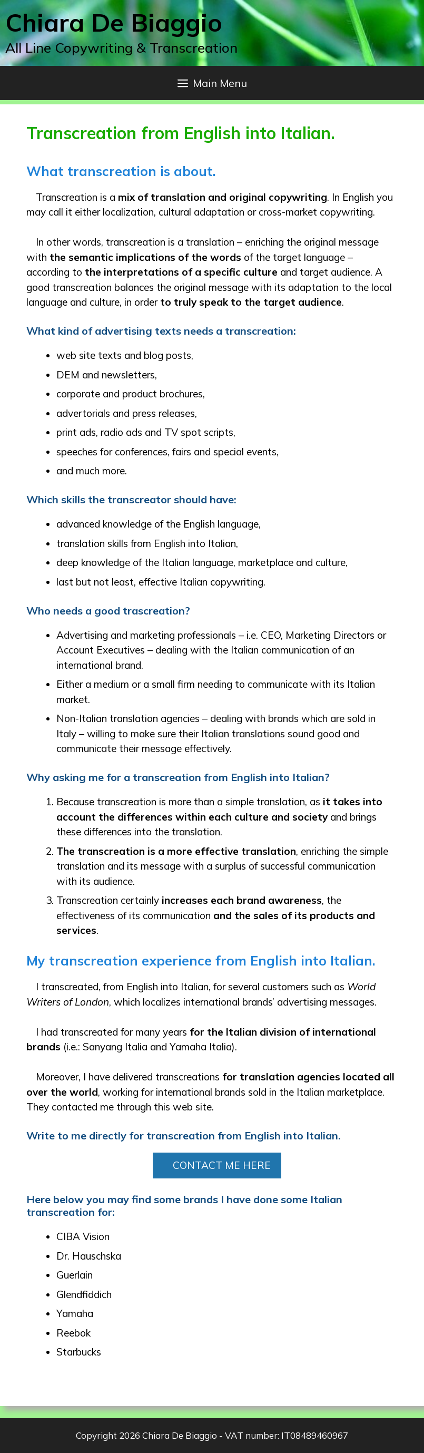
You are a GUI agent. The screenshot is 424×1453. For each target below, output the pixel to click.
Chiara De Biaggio (113, 22)
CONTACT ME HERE (222, 1165)
